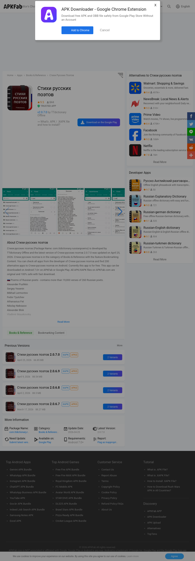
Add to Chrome (80, 30)
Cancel (105, 30)
